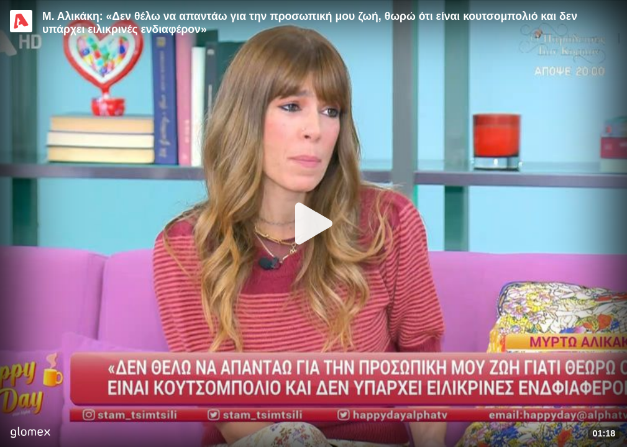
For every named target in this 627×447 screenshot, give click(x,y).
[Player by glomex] (30, 434)
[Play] (314, 223)
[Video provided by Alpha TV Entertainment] (21, 21)
